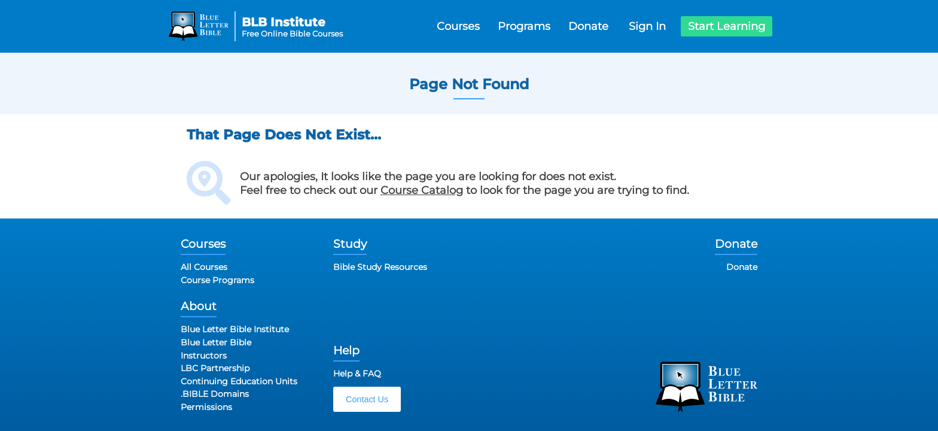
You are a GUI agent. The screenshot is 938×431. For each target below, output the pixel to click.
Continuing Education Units (239, 381)
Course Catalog (421, 190)
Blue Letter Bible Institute (235, 329)
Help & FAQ (357, 373)
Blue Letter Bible (216, 342)
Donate (588, 26)
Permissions (206, 407)
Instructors (204, 355)
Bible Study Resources (380, 267)
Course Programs (217, 280)
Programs (524, 26)
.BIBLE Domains (215, 393)
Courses (458, 26)
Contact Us (367, 399)
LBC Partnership (215, 368)
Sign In (647, 26)
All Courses (204, 267)
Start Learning (726, 26)
